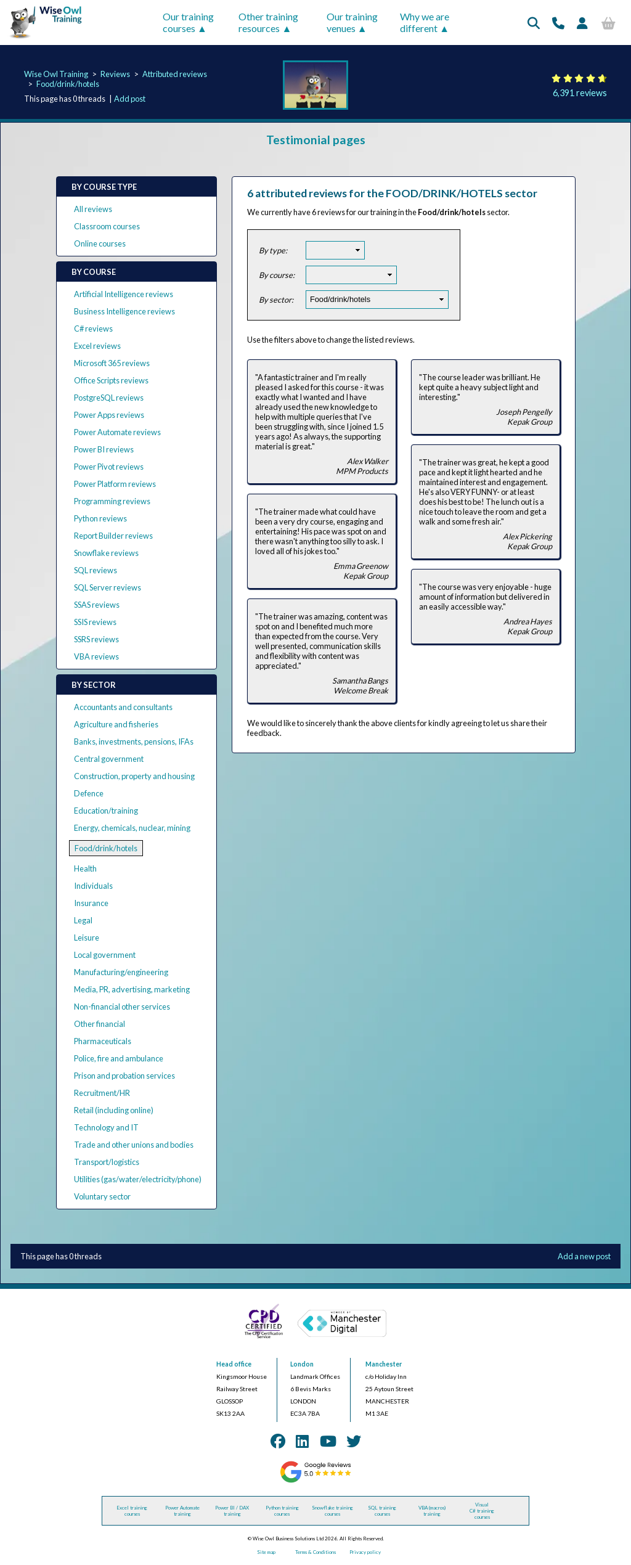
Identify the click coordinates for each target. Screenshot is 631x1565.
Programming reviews (112, 501)
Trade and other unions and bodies (133, 1145)
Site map (266, 1552)
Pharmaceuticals (102, 1041)
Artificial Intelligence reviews (123, 294)
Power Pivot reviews (109, 467)
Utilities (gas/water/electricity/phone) (138, 1179)
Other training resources (268, 22)
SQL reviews (95, 570)
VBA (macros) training (432, 1511)
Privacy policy (365, 1552)
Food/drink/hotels (67, 84)
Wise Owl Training (56, 74)
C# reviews (93, 328)
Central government (109, 759)
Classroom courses (107, 226)
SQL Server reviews (107, 587)
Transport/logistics (106, 1162)
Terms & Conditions (315, 1552)
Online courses (100, 243)
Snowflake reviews (106, 553)
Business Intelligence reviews (124, 311)
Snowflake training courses (332, 1511)
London (302, 1364)
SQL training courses (382, 1511)
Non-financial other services (122, 1006)
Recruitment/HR (102, 1093)
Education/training (106, 810)
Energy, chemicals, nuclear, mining (132, 828)
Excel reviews (97, 346)
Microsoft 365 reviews (112, 363)
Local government (105, 955)
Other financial (99, 1024)
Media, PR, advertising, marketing (132, 989)
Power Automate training (182, 1511)
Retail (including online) (113, 1110)
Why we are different (424, 22)
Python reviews (100, 518)
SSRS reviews (96, 639)
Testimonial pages (315, 140)
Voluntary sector (102, 1196)
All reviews (93, 209)
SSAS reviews (97, 605)
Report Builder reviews (113, 536)
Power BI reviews (104, 449)
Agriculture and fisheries (116, 724)
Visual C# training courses (482, 1511)
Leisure (86, 937)
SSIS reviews (95, 622)
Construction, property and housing (134, 776)
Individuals (93, 886)
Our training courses (188, 22)
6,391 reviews (580, 93)
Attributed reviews (174, 74)
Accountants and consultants (123, 707)
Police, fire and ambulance (118, 1058)
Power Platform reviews (115, 484)
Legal (83, 920)
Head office (233, 1364)
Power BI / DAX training (232, 1511)
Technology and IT (106, 1127)
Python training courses (282, 1511)
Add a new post (584, 1256)
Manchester (383, 1364)
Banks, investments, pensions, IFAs (133, 741)
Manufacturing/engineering (121, 972)
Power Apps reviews (109, 415)
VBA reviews (96, 656)
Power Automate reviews (117, 432)
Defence (89, 793)
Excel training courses (131, 1511)
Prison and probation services (124, 1076)
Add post (129, 99)
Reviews (115, 74)
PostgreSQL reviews (109, 397)
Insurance (91, 903)
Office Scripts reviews (111, 380)
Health (85, 868)
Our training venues (352, 22)
